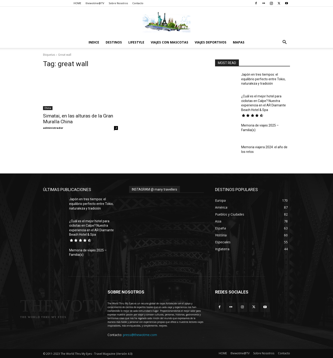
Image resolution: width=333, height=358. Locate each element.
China (47, 108)
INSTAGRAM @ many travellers (154, 189)
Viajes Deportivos (210, 42)
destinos (114, 42)
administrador (53, 128)
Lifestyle (136, 42)
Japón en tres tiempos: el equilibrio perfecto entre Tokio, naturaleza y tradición (263, 79)
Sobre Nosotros (118, 3)
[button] (284, 42)
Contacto (137, 3)
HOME (77, 3)
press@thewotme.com (140, 335)
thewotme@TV (95, 3)
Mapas (238, 42)
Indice (94, 42)
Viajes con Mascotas (169, 42)
